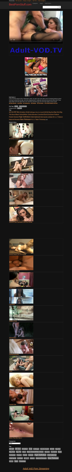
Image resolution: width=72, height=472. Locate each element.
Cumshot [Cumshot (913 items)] (41, 114)
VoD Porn (34, 0)
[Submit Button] (59, 7)
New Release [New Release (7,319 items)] (25, 119)
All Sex (16, 106)
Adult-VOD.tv (48, 3)
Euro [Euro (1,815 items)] (45, 114)
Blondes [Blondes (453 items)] (34, 114)
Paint (10, 421)
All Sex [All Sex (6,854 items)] (17, 112)
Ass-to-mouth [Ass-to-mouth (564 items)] (40, 112)
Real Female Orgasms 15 (15, 387)
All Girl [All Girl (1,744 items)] (11, 112)
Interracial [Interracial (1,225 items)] (43, 117)
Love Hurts (12, 304)
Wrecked (11, 188)
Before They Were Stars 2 (15, 438)
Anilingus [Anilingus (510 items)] (32, 112)
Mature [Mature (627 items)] (60, 117)
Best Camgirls (41, 0)
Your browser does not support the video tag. (36, 27)
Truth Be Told (12, 404)
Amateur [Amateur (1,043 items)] (23, 112)
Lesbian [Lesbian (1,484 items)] (50, 117)
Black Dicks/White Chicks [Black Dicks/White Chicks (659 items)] (23, 114)
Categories (35, 3)
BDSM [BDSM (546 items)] (46, 112)
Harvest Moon (12, 337)
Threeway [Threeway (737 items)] (42, 119)
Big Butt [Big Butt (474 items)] (51, 112)
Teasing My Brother (14, 354)
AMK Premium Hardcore (15, 172)
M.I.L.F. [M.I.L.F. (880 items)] (55, 117)
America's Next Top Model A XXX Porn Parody (20, 222)
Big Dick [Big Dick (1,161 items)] (57, 112)
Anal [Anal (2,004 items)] (27, 112)
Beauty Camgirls (27, 0)
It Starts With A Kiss (14, 271)
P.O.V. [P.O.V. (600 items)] (33, 119)
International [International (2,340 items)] (35, 117)
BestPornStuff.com (20, 4)
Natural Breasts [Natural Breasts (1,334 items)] (14, 119)
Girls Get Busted (13, 205)
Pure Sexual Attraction (15, 155)
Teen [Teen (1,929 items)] (37, 119)
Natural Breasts (23, 106)
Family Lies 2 (12, 287)
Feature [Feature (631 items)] (56, 114)
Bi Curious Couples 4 (14, 138)
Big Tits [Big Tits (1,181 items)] (18, 452)
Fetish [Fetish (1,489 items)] (11, 117)
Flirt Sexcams (18, 0)
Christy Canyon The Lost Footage (17, 254)
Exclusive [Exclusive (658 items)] (51, 114)
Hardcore (19, 108)
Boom (10, 371)
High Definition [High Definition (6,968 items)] (24, 117)
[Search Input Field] (50, 7)
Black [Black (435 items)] (13, 114)
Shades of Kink (13, 321)
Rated (41, 3)
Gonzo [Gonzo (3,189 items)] (16, 117)
